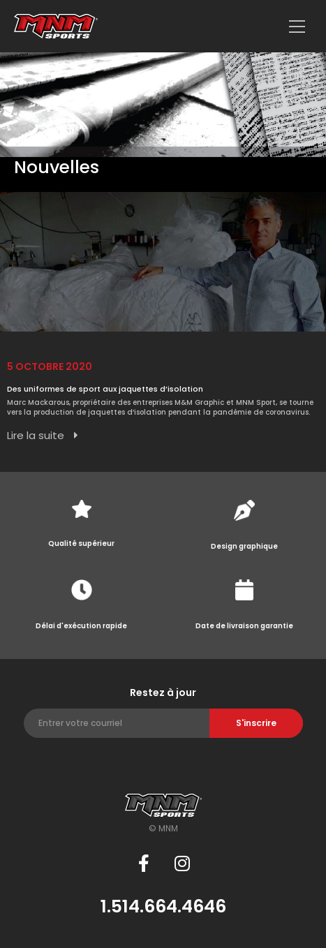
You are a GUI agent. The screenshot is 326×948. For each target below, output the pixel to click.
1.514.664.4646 (163, 906)
